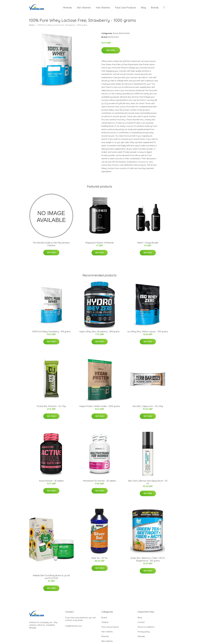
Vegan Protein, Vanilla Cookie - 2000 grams (99, 406)
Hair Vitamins (103, 7)
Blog (143, 7)
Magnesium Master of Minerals (99, 242)
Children (105, 622)
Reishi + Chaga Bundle (147, 242)
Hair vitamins (107, 631)
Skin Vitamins (84, 7)
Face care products (110, 627)
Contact (141, 622)
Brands (155, 7)
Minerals (67, 7)
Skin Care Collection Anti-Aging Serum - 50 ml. (147, 482)
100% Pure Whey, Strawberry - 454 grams (51, 331)
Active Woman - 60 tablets (51, 480)
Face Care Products (125, 7)
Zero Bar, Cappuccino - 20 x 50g (147, 406)
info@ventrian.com (73, 626)
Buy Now (111, 50)
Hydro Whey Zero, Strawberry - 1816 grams (99, 331)
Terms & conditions (146, 627)
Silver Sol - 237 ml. (100, 558)
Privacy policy (144, 631)
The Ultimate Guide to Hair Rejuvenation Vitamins (51, 244)
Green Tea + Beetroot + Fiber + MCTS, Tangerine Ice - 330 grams (147, 559)
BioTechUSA (124, 33)
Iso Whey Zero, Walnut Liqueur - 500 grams (148, 331)
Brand (115, 33)
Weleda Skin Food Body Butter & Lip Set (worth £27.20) (51, 576)
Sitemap (141, 636)
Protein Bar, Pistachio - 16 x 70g (51, 406)
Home (31, 25)
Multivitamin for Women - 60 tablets (99, 480)
